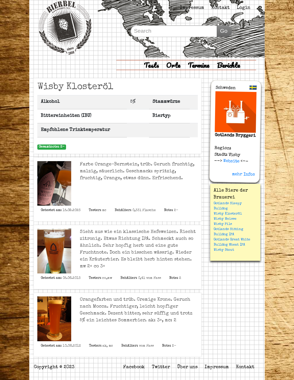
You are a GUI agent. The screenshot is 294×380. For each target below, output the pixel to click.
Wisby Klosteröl (228, 214)
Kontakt (220, 8)
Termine (198, 65)
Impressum (192, 8)
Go (223, 31)
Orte (173, 65)
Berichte (228, 65)
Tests (151, 65)
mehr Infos (243, 174)
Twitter (161, 367)
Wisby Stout (224, 250)
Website (230, 161)
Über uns (187, 367)
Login (243, 8)
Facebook (134, 367)
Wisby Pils (223, 224)
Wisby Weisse (225, 219)
